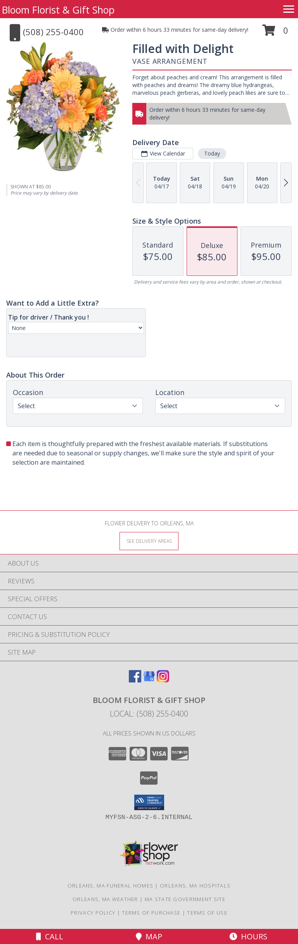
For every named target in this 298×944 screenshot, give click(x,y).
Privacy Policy (93, 912)
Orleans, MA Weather (105, 899)
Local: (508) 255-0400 (149, 713)
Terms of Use (207, 912)
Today (212, 153)
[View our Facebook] (135, 680)
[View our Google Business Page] (149, 680)
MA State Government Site (185, 899)
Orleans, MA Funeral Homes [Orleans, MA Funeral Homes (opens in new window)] (111, 885)
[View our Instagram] (163, 680)
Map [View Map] (149, 936)
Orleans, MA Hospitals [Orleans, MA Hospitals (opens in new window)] (195, 885)
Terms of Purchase (151, 912)
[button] (275, 33)
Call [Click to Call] (49, 936)
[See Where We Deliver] (149, 540)
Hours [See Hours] (248, 936)
